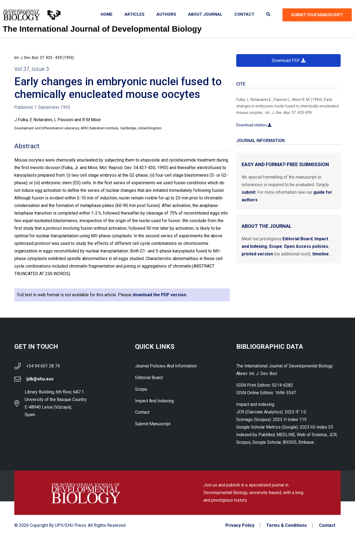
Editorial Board (297, 238)
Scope (275, 246)
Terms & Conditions (286, 525)
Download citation (253, 125)
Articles (134, 14)
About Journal (205, 14)
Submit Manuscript (152, 424)
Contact (244, 14)
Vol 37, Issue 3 (31, 69)
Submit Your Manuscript (317, 15)
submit (248, 192)
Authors (166, 14)
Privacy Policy (239, 525)
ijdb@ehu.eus (40, 379)
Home (107, 14)
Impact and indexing (154, 400)
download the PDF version (159, 294)
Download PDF (288, 60)
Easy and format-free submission (285, 164)
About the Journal (267, 226)
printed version (257, 254)
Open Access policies (306, 246)
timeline (320, 254)
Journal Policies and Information (166, 366)
